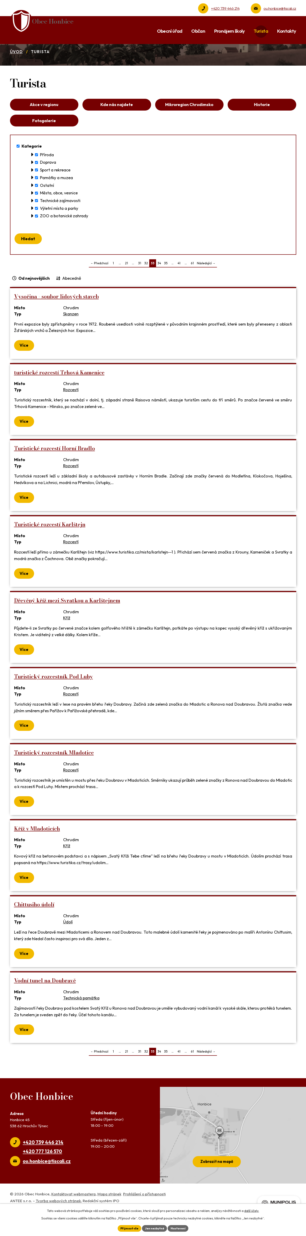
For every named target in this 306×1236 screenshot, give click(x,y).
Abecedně (71, 302)
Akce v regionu (44, 122)
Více (24, 369)
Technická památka (81, 1022)
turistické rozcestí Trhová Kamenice (59, 397)
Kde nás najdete (116, 122)
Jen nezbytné (154, 1228)
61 (192, 288)
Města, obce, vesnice (59, 215)
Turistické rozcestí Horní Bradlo (54, 473)
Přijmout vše (127, 1228)
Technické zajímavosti (60, 222)
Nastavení (180, 1228)
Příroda (47, 176)
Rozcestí (71, 414)
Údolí (68, 946)
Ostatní (47, 207)
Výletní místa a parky (59, 230)
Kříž (66, 642)
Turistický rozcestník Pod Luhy (53, 701)
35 (166, 288)
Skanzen (71, 338)
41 (179, 288)
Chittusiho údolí (34, 929)
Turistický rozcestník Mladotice (54, 777)
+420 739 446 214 (225, 8)
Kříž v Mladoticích (37, 853)
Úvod (16, 68)
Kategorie (32, 168)
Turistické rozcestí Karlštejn (49, 549)
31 (139, 288)
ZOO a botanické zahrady (64, 237)
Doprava (48, 184)
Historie (262, 122)
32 (146, 288)
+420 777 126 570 (42, 1176)
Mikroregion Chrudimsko (189, 122)
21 (126, 288)
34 (159, 288)
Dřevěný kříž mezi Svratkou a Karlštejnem (67, 625)
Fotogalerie (44, 141)
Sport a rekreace (55, 191)
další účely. (251, 1210)
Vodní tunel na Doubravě (45, 1005)
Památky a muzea (56, 199)
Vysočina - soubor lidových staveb (56, 321)
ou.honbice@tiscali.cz (280, 8)
